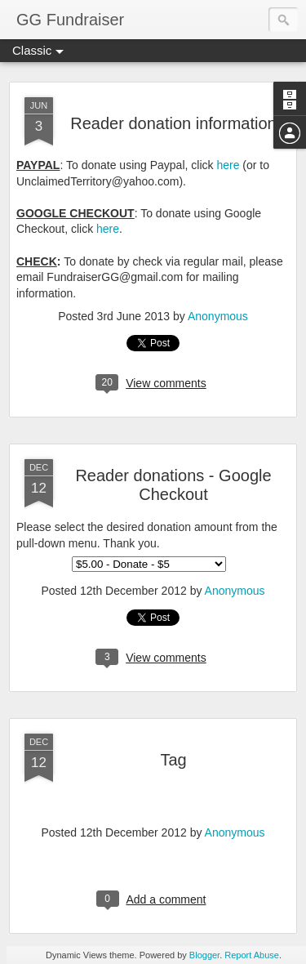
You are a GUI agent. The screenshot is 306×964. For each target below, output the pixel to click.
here (227, 165)
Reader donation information (173, 123)
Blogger (204, 955)
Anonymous (218, 316)
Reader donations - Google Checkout (173, 484)
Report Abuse (251, 955)
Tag (173, 760)
